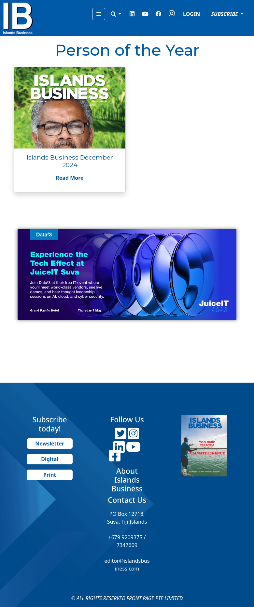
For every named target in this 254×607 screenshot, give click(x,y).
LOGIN (191, 14)
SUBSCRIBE (225, 14)
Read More (69, 177)
